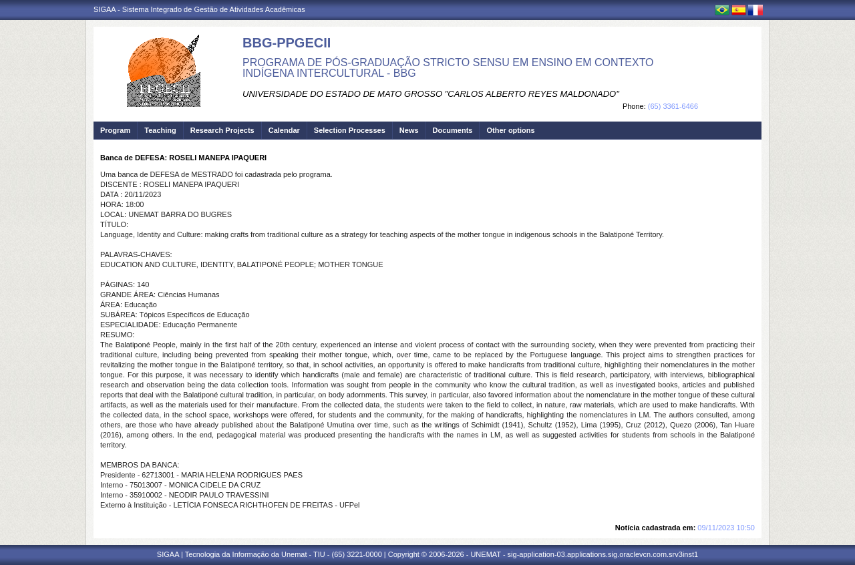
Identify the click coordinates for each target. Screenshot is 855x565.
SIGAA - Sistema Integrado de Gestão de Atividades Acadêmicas (199, 9)
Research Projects (222, 130)
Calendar (284, 130)
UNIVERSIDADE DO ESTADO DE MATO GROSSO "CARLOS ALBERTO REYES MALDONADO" (430, 94)
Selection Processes (349, 130)
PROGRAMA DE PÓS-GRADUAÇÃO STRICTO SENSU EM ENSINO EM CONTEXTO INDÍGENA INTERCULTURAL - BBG (448, 68)
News (409, 130)
